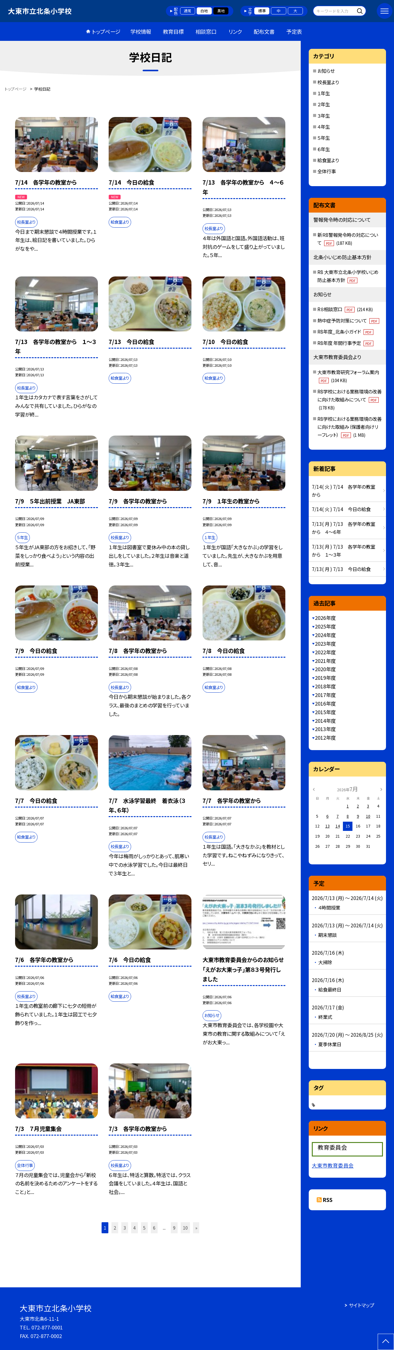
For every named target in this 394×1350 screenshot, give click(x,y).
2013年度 (325, 729)
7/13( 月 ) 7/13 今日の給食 (341, 568)
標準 (262, 11)
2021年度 (325, 660)
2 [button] (115, 1227)
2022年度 (325, 652)
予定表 (294, 31)
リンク (235, 31)
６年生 (323, 149)
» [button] (196, 1227)
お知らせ (326, 70)
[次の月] (381, 789)
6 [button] (154, 1227)
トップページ (106, 31)
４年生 (323, 126)
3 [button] (124, 1227)
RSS (327, 1199)
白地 (204, 11)
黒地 (221, 11)
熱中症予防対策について (348, 320)
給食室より (328, 160)
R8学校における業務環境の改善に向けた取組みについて (349, 399)
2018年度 (325, 686)
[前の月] (314, 789)
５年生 (323, 137)
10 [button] (185, 1227)
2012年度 (325, 737)
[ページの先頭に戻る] (386, 1342)
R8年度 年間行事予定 (345, 342)
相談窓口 (205, 31)
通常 (187, 11)
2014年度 (325, 720)
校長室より (328, 82)
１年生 (323, 93)
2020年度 (325, 669)
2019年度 (325, 677)
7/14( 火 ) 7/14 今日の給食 (341, 509)
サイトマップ (361, 1305)
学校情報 (140, 31)
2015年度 (325, 712)
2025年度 (325, 626)
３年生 (323, 115)
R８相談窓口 (345, 309)
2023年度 (325, 643)
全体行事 (326, 171)
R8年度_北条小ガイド (345, 331)
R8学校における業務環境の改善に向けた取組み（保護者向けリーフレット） (349, 426)
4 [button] (134, 1227)
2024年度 (325, 635)
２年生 (323, 104)
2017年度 (325, 694)
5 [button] (144, 1227)
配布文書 (264, 31)
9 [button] (174, 1227)
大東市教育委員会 (333, 1165)
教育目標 (173, 31)
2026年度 (325, 617)
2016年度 (325, 703)
